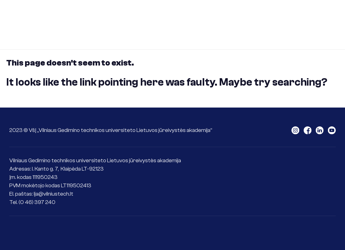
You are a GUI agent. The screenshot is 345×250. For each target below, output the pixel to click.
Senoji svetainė (331, 24)
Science (303, 13)
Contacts (171, 35)
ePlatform (209, 35)
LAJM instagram (295, 130)
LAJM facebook (308, 130)
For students (214, 13)
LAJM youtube (332, 130)
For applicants (166, 13)
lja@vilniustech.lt (53, 194)
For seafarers (262, 13)
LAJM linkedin (320, 130)
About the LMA (115, 13)
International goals (121, 35)
